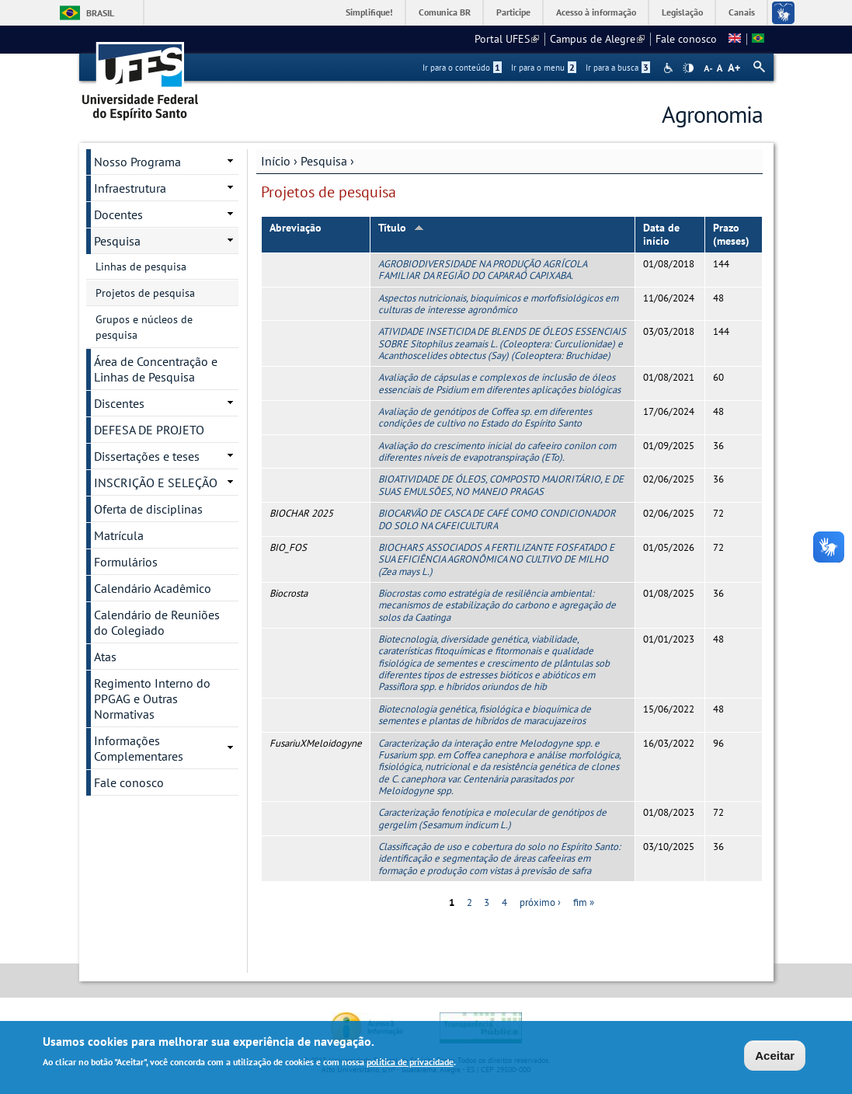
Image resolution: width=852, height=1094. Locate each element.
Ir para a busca (618, 67)
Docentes (118, 214)
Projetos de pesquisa (145, 293)
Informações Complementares (138, 748)
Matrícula (119, 535)
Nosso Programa (137, 161)
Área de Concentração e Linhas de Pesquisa (155, 369)
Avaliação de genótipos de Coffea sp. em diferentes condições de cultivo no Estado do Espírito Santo (485, 417)
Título (401, 228)
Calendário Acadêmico (152, 588)
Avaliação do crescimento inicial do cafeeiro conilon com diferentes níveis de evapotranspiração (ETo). (497, 451)
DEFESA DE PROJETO (149, 429)
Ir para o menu (543, 67)
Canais (742, 12)
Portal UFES (507, 39)
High (688, 68)
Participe (513, 12)
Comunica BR (445, 12)
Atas (105, 656)
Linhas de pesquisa (141, 267)
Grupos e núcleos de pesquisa (144, 327)
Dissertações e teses (147, 456)
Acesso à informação (596, 12)
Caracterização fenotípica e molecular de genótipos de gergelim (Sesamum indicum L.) (492, 818)
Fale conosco (686, 39)
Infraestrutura (130, 188)
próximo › (540, 902)
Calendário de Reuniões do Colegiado (157, 622)
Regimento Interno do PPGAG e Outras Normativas (152, 698)
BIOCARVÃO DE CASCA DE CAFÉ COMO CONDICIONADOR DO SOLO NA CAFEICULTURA (497, 519)
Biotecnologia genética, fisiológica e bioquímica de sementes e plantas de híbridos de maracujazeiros (484, 714)
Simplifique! (369, 12)
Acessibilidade (670, 68)
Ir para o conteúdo (462, 67)
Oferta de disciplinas (148, 509)
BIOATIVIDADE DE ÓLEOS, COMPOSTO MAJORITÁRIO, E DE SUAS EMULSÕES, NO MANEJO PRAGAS (501, 484)
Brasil (100, 13)
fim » (583, 902)
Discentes (119, 403)
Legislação (682, 12)
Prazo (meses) (731, 234)
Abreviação (296, 228)
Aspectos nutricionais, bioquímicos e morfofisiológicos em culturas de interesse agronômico (498, 303)
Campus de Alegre (597, 39)
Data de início (661, 234)
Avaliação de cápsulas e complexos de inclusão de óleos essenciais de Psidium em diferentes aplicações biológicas (499, 383)
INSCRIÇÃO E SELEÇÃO (155, 482)
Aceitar (775, 1057)
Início (275, 161)
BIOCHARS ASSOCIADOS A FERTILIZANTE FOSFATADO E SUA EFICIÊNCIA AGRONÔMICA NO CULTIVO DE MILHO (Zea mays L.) (496, 559)
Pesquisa (324, 161)
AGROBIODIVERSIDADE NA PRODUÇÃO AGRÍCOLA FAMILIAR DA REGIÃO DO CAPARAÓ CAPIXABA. (482, 269)
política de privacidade (410, 1064)
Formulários (126, 562)
